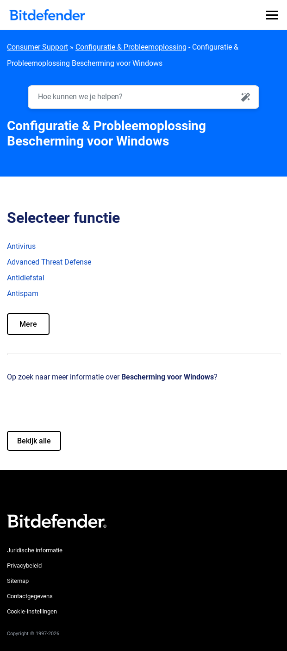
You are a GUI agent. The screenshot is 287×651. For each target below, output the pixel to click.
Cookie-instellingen (32, 611)
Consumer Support (37, 47)
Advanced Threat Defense (49, 262)
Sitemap (18, 580)
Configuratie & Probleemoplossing (131, 47)
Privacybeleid (24, 565)
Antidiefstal (25, 277)
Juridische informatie (34, 550)
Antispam (22, 293)
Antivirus (21, 246)
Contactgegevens (30, 596)
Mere (28, 324)
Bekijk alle (34, 440)
